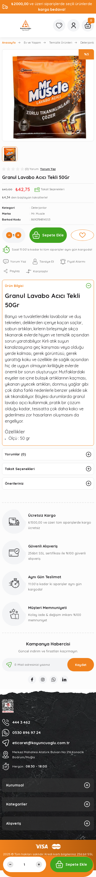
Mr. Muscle (38, 213)
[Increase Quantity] (18, 235)
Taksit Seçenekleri (20, 469)
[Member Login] (73, 25)
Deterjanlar (39, 208)
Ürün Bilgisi (14, 286)
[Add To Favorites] (82, 235)
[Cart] (88, 25)
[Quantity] (13, 235)
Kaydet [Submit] (81, 665)
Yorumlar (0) (15, 454)
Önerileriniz (14, 483)
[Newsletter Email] (48, 664)
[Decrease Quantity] (9, 235)
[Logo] (25, 25)
